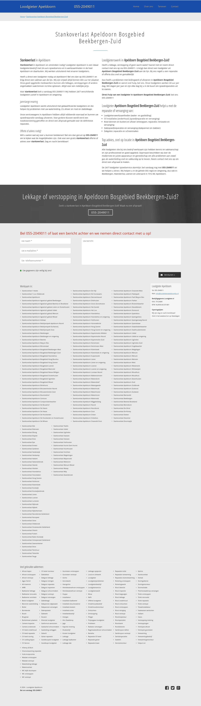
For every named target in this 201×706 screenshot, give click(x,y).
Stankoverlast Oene (29, 520)
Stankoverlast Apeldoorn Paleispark (126, 294)
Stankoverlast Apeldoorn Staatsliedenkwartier (130, 327)
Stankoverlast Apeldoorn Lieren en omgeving (89, 362)
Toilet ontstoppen (144, 594)
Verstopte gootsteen (145, 630)
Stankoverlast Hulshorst (30, 481)
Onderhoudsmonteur (96, 607)
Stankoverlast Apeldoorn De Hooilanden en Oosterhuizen (43, 418)
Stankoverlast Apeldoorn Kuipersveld (86, 356)
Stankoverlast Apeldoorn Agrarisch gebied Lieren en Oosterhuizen (46, 307)
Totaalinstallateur (144, 607)
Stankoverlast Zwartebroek (63, 475)
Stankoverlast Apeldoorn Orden (84, 415)
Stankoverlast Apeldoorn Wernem (126, 359)
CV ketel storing (27, 636)
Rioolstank (119, 623)
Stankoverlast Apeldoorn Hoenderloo (86, 313)
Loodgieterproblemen (96, 581)
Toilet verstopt (143, 604)
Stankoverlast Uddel (60, 429)
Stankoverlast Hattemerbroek (32, 462)
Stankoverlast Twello (60, 426)
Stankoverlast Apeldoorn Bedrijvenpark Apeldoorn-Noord (43, 323)
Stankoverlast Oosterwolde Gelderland (36, 527)
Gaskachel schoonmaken (50, 627)
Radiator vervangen (95, 627)
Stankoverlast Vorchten (61, 452)
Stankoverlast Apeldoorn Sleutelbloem (127, 307)
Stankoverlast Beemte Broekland (125, 402)
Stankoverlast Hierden (30, 468)
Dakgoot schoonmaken (49, 591)
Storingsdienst (143, 581)
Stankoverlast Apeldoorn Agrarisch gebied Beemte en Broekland (45, 304)
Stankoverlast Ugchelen (61, 432)
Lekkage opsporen (94, 571)
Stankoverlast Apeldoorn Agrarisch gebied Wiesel (39, 317)
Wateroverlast (27, 667)
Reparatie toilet (120, 571)
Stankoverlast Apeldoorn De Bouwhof (35, 405)
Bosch (24, 614)
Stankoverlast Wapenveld (62, 459)
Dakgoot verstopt (47, 594)
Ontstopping (92, 614)
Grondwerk (67, 581)
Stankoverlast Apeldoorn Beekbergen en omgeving (40, 336)
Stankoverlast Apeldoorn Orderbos (85, 418)
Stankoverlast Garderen (30, 449)
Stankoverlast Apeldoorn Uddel (125, 333)
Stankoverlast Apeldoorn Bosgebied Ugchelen (38, 379)
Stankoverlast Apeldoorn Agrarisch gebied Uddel (39, 310)
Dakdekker (45, 574)
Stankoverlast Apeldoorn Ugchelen (126, 340)
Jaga (64, 623)
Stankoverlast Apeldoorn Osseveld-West (128, 291)
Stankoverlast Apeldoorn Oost (84, 411)
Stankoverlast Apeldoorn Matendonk (86, 379)
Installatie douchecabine (71, 604)
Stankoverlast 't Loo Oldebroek (33, 294)
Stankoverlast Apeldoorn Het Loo (85, 310)
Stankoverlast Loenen (30, 498)
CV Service (25, 643)
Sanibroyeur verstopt (122, 633)
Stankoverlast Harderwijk (31, 452)
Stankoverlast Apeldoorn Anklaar (34, 320)
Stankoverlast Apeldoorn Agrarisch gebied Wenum (40, 313)
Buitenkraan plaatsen (29, 620)
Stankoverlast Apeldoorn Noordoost (86, 408)
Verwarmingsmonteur (146, 640)
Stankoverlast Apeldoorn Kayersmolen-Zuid (88, 340)
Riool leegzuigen (121, 594)
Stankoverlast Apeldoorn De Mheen (35, 421)
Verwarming (142, 633)
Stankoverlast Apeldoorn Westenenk (127, 366)
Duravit (44, 617)
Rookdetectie (120, 627)
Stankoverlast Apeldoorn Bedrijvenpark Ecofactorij (40, 327)
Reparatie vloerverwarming (125, 578)
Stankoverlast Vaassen (61, 436)
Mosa (90, 594)
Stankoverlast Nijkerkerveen (32, 511)
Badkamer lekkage (28, 591)
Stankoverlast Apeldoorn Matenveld (86, 398)
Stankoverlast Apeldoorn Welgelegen (127, 349)
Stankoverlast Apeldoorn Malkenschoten (87, 375)
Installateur (67, 597)
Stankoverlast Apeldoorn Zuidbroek (126, 385)
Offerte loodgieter (94, 601)
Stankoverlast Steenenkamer (32, 543)
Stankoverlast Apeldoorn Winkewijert (127, 369)
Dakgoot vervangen (48, 597)
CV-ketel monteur (47, 571)
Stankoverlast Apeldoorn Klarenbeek (86, 349)
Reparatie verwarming (123, 574)
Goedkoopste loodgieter (50, 640)
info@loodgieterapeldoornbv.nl (167, 293)
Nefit (90, 597)
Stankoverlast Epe (28, 442)
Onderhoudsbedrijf (95, 604)
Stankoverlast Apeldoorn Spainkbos (126, 313)
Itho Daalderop (68, 620)
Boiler (24, 607)
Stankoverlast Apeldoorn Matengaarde (87, 385)
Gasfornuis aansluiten (49, 623)
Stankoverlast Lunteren (30, 501)
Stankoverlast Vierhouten (62, 442)
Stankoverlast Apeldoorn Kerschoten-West (88, 346)
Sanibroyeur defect (122, 630)
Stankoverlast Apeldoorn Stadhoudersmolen (130, 330)
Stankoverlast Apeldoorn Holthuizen (86, 320)
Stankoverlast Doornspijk (123, 421)
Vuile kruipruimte (28, 654)
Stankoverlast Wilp (60, 471)
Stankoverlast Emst (29, 439)
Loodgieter (92, 578)
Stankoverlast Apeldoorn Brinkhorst (35, 385)
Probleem (91, 623)
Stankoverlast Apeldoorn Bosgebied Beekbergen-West (41, 349)
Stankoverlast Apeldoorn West (124, 362)
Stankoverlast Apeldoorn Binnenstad (35, 346)
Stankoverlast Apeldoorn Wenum (125, 353)
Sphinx (140, 571)
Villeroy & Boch (27, 648)
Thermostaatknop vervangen (148, 591)
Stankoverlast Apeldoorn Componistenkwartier (39, 402)
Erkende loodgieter (48, 620)
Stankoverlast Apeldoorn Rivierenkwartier (129, 304)
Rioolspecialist (120, 620)
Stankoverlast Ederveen (30, 429)
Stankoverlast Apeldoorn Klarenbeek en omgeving (91, 353)
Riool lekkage (120, 597)
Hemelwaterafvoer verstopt (72, 591)
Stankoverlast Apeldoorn (31, 297)
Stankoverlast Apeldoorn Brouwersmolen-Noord (39, 388)
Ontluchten (92, 610)
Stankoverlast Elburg (29, 432)
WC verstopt (26, 677)
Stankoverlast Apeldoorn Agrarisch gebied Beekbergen (41, 300)
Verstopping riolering (145, 620)
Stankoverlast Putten (29, 534)
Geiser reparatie (47, 636)
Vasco (140, 617)
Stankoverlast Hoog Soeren (32, 478)
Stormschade (142, 587)
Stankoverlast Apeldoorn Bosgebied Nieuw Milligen (40, 372)
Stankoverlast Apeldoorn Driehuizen (86, 300)
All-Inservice (26, 584)
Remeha (91, 633)
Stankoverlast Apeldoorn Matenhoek (86, 388)
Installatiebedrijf (68, 614)
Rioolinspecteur (120, 617)
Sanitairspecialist (121, 636)
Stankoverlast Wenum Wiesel (63, 465)
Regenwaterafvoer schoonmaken (100, 630)
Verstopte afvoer (144, 627)
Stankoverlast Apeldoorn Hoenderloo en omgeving (91, 317)
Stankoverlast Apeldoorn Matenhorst (86, 395)
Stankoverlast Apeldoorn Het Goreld (86, 307)
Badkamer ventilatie (29, 597)
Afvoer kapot (26, 571)
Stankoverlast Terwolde (30, 553)
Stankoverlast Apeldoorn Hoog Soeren (86, 327)
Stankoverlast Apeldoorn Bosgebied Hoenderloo (39, 356)
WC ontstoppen (27, 674)
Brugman (25, 617)
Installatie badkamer (70, 601)
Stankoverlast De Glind (122, 408)
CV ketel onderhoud (29, 630)
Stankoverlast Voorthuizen (63, 449)
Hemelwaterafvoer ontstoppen (74, 587)
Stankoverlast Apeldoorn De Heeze (34, 411)
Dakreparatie (46, 610)
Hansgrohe (66, 584)
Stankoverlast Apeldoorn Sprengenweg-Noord (130, 320)
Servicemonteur (120, 643)
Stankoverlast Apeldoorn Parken (125, 300)
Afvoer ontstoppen (29, 574)
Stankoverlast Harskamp (31, 455)
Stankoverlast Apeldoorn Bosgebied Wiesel (37, 382)
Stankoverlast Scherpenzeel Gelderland (36, 540)
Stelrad (140, 578)
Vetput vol (141, 643)
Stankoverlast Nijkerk (29, 507)
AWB (23, 587)
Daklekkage (45, 601)
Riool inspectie (120, 591)
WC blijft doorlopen (29, 670)
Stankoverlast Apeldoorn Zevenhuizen (127, 379)
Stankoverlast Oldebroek (31, 524)
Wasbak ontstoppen (29, 657)
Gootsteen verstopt (69, 574)
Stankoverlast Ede (28, 426)
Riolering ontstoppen (123, 581)
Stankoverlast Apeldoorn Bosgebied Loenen (38, 366)
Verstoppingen (143, 623)
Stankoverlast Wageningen (63, 455)
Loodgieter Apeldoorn (37, 6)
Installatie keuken (69, 607)
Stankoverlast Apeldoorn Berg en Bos (35, 343)
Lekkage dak (67, 643)
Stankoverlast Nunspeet (30, 517)
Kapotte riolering (69, 627)
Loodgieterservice (94, 587)
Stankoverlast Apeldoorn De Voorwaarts (87, 294)
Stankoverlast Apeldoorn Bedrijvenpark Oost (38, 330)
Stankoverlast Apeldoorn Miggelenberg (87, 402)
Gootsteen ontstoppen (71, 571)
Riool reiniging (120, 610)
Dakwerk (44, 614)
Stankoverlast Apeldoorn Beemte (34, 340)
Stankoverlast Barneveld (122, 395)
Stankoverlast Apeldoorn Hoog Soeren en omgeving (91, 330)
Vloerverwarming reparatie (31, 651)
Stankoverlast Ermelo (29, 445)
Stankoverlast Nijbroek (30, 504)
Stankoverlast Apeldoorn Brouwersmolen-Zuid (39, 392)
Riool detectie (120, 587)
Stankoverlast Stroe (29, 547)
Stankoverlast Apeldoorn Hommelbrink (87, 323)
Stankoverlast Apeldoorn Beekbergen (35, 333)
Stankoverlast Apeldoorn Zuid (124, 382)
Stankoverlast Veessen (61, 439)
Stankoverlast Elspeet (29, 436)
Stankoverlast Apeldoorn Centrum (34, 398)
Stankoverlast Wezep (60, 468)
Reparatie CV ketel (94, 636)
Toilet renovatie (143, 597)
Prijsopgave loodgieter (96, 620)
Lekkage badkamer (69, 640)
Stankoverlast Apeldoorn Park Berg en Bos (129, 297)
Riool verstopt (120, 614)
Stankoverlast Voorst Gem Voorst (65, 445)
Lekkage (65, 636)
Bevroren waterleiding (30, 604)
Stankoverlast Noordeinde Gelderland (35, 514)
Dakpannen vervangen (49, 607)
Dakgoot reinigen (47, 581)
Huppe (65, 594)
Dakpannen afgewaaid (49, 604)
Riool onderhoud (121, 601)
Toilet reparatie (143, 601)
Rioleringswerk (120, 584)
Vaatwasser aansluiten (146, 610)
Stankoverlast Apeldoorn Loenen (85, 366)
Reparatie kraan (93, 643)
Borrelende (26, 610)
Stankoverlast (143, 574)
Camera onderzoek (29, 627)
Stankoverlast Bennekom (123, 405)
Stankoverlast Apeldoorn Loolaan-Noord (87, 372)
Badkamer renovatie (29, 594)
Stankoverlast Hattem (30, 459)
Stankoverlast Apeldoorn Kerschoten (86, 343)
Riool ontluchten (121, 604)
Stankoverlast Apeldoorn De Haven (34, 408)
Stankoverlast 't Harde (30, 291)
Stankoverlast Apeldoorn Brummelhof (35, 395)
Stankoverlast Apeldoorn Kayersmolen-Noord (89, 336)
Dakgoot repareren (48, 587)
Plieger (90, 617)
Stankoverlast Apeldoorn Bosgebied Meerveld (38, 369)
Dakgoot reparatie (47, 584)
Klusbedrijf (66, 630)
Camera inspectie (28, 623)
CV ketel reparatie (28, 633)
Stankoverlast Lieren (29, 494)
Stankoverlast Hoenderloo (31, 471)
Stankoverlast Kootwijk (30, 488)
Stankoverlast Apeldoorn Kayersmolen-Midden (90, 333)
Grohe (65, 578)
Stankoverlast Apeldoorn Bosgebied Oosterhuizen (40, 375)
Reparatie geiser (94, 640)
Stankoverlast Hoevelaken (31, 475)
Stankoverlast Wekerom (61, 462)
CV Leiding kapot (28, 640)
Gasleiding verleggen (48, 630)
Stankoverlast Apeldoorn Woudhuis (126, 372)
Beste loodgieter (28, 601)
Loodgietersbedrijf (94, 584)
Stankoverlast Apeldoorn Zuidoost (126, 388)
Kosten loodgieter (69, 633)
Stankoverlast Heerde (29, 465)
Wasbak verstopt (28, 661)
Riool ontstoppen (121, 607)
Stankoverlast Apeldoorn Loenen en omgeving (89, 369)
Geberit (44, 633)
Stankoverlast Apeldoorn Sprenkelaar (127, 323)
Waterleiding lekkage (29, 664)
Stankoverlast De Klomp (122, 411)
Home (22, 16)
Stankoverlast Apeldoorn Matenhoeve (86, 392)
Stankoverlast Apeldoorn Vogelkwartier (128, 346)
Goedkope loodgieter (49, 643)
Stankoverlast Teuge (29, 556)
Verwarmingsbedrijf (145, 636)
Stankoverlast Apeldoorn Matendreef (86, 382)
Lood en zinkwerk (94, 574)
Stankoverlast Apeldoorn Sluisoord (126, 310)
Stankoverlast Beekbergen (123, 398)
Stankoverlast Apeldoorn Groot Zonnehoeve (89, 304)
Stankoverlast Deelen (121, 415)
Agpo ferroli (26, 581)
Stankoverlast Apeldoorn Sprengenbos (127, 317)
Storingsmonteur (144, 584)
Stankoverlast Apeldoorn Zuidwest (126, 392)
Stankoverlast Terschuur (30, 550)
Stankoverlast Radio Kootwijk (32, 537)
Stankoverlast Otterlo (29, 530)
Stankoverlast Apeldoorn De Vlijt (84, 291)
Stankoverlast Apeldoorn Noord (84, 405)
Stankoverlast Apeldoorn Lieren (84, 359)
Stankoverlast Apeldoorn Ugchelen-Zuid (128, 343)
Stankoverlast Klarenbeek (31, 485)
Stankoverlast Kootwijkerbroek (33, 491)
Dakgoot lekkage (47, 578)
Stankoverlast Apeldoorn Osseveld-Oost (87, 421)
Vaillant (140, 614)
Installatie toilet (68, 610)
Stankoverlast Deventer (122, 418)
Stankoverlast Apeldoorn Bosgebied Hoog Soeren (40, 362)
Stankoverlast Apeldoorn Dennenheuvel (87, 297)
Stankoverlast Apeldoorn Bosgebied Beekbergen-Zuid (47, 16)
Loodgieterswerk (94, 591)
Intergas (65, 617)
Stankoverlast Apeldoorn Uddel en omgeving (130, 336)
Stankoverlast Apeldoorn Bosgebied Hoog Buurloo (40, 359)
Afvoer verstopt (27, 578)
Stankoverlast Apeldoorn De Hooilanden (36, 415)
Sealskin (118, 640)
